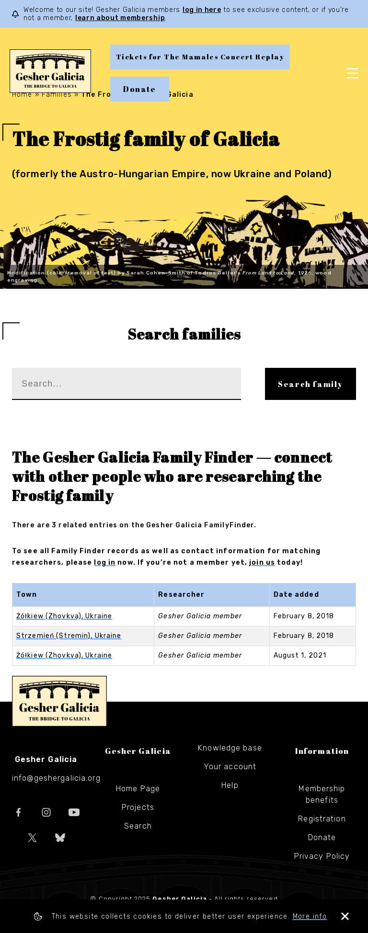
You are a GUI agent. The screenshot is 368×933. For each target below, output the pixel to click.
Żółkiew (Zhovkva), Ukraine (64, 616)
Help (229, 785)
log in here (202, 10)
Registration (321, 818)
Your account (230, 766)
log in (104, 562)
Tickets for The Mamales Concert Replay (200, 56)
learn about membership (120, 18)
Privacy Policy (322, 856)
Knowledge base (230, 747)
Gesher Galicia (59, 701)
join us (262, 562)
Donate (139, 89)
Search (138, 826)
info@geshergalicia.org (56, 778)
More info (310, 916)
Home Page (138, 788)
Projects (138, 807)
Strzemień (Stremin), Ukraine (68, 636)
